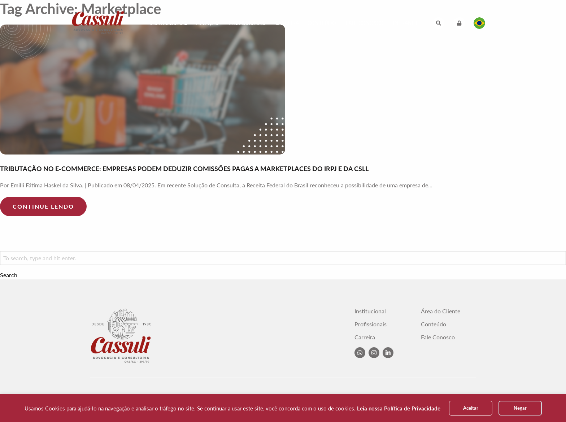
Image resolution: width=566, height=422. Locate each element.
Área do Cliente (440, 311)
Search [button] (8, 275)
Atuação (207, 23)
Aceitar (470, 408)
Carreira (287, 23)
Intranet (405, 23)
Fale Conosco (365, 23)
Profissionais (247, 23)
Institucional (168, 23)
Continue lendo (43, 206)
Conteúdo (322, 23)
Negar (520, 408)
